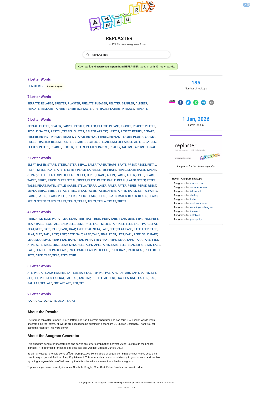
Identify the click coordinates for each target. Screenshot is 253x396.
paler (112, 185)
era (119, 278)
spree (42, 180)
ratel (51, 185)
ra (29, 300)
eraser (126, 126)
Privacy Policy (148, 382)
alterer (141, 103)
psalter (87, 108)
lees (129, 224)
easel (141, 169)
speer (61, 175)
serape (149, 131)
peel (121, 224)
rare (55, 229)
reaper (138, 126)
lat (55, 278)
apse (39, 218)
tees (64, 255)
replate (33, 108)
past (64, 229)
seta (96, 229)
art (127, 272)
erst (80, 224)
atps (31, 245)
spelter (60, 103)
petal (151, 164)
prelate (87, 103)
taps (130, 239)
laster (114, 131)
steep (141, 180)
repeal (114, 136)
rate (137, 229)
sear (72, 218)
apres (122, 190)
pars (63, 250)
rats (131, 250)
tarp (138, 239)
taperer (60, 108)
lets (47, 250)
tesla (101, 201)
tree (80, 229)
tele (155, 239)
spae (46, 239)
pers (81, 218)
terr (72, 255)
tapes (51, 201)
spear (151, 169)
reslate (47, 108)
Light (126, 387)
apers (111, 190)
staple (80, 136)
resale (32, 131)
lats (30, 250)
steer (61, 164)
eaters (151, 142)
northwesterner (198, 203)
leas (39, 250)
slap (38, 239)
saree (71, 185)
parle (111, 180)
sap (134, 272)
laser (102, 185)
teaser (126, 136)
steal (71, 180)
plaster (74, 103)
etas (148, 245)
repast (44, 136)
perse (142, 185)
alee (38, 234)
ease (128, 229)
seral (42, 190)
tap (87, 278)
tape (153, 229)
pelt (147, 218)
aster (71, 164)
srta (72, 245)
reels (31, 201)
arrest (102, 131)
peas (89, 250)
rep (95, 272)
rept (156, 250)
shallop (194, 195)
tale (95, 234)
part (63, 234)
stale (61, 185)
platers (114, 108)
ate (30, 272)
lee (100, 278)
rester (68, 142)
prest (132, 164)
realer (115, 147)
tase (47, 255)
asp (49, 272)
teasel (67, 131)
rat (61, 278)
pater (122, 185)
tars (146, 239)
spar (103, 234)
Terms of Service (165, 382)
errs (139, 245)
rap (121, 272)
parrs (152, 190)
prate (111, 169)
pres (114, 250)
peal (80, 239)
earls (132, 190)
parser (56, 136)
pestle (79, 126)
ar (34, 300)
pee (42, 278)
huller (193, 199)
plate (51, 169)
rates (122, 196)
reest (152, 185)
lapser (150, 136)
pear (88, 239)
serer (52, 190)
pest (154, 218)
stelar (103, 142)
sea (43, 283)
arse (87, 234)
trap (72, 229)
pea (126, 278)
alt (62, 283)
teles (91, 201)
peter (151, 180)
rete (38, 229)
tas (81, 278)
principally (196, 219)
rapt (153, 234)
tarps (61, 201)
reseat (126, 131)
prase (101, 175)
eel (36, 278)
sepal (82, 164)
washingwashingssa (201, 207)
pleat (31, 169)
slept (31, 164)
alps (89, 245)
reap (55, 239)
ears (114, 245)
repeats (142, 108)
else (47, 218)
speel (72, 190)
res (49, 278)
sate (71, 234)
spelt (140, 175)
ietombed (195, 191)
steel (41, 175)
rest (55, 234)
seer (104, 224)
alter (131, 175)
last (96, 224)
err (145, 278)
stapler (128, 103)
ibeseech (195, 211)
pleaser (101, 103)
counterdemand (199, 187)
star (112, 224)
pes (147, 272)
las (88, 272)
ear (82, 272)
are (68, 283)
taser (101, 190)
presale (128, 108)
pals (55, 250)
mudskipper (197, 183)
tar (74, 278)
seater (92, 142)
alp (106, 278)
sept (139, 218)
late (104, 229)
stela (81, 185)
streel (103, 136)
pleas (101, 196)
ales (80, 245)
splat (82, 190)
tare (114, 218)
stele (41, 169)
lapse (91, 169)
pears (52, 196)
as (49, 300)
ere (56, 283)
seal (63, 239)
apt (43, 272)
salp (64, 224)
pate (47, 229)
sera (121, 239)
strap (31, 175)
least (71, 175)
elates (32, 147)
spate (122, 164)
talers (126, 147)
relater (114, 103)
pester (32, 136)
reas (139, 250)
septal (32, 126)
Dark (133, 387)
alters (139, 142)
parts (31, 196)
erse (55, 245)
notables (195, 215)
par (36, 272)
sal (30, 283)
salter (44, 131)
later (131, 180)
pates (42, 196)
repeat (91, 136)
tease (51, 175)
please (114, 126)
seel (72, 224)
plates (91, 147)
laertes (74, 108)
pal (68, 278)
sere (130, 218)
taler (91, 190)
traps (111, 164)
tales (31, 185)
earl (128, 234)
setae (62, 190)
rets (30, 255)
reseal (56, 142)
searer (80, 142)
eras (131, 245)
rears (152, 196)
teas (56, 255)
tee (81, 283)
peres (132, 185)
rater (41, 164)
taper (101, 164)
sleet (81, 175)
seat (30, 229)
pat (101, 272)
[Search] (130, 54)
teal (88, 229)
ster (39, 255)
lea (139, 278)
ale (49, 283)
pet (94, 278)
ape (114, 272)
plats (91, 196)
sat (132, 278)
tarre (31, 180)
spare (150, 175)
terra (91, 185)
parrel (67, 126)
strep (41, 201)
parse (52, 180)
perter (68, 147)
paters (44, 147)
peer (105, 218)
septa (31, 190)
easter (115, 142)
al (39, 300)
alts (39, 245)
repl (148, 250)
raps (122, 250)
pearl (121, 180)
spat (154, 224)
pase (72, 250)
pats (80, 250)
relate (68, 136)
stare (51, 164)
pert (30, 218)
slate (131, 169)
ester (71, 169)
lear (64, 245)
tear (31, 224)
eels (123, 245)
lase (156, 245)
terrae (150, 147)
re (54, 300)
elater (44, 126)
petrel (137, 131)
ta (68, 300)
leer (145, 229)
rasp (89, 218)
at (64, 300)
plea (64, 218)
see (75, 272)
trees (121, 201)
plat (30, 234)
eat (69, 272)
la (59, 300)
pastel (56, 131)
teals (71, 201)
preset (32, 142)
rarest (103, 147)
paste (101, 180)
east (137, 224)
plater (150, 126)
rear (112, 234)
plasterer (35, 86)
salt (79, 234)
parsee (127, 142)
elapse (102, 126)
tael (47, 234)
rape (71, 239)
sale (145, 234)
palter (91, 126)
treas (111, 201)
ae (73, 300)
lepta (142, 190)
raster (44, 142)
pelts (82, 196)
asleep (91, 131)
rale (88, 224)
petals (80, 147)
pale (56, 224)
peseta (138, 136)
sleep (62, 180)
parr (55, 218)
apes (97, 245)
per (75, 283)
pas (107, 272)
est (112, 278)
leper (101, 169)
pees (97, 250)
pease (81, 169)
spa (140, 272)
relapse (47, 103)
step (97, 239)
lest (120, 234)
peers (72, 196)
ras (152, 278)
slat (120, 229)
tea (56, 272)
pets (105, 250)
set (29, 278)
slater (79, 131)
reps (113, 239)
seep (113, 229)
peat (48, 224)
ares (47, 245)
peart (41, 185)
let (153, 272)
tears (81, 201)
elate (91, 180)
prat (104, 239)
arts (106, 245)
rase (39, 224)
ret (62, 272)
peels (62, 196)
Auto (120, 387)
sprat (81, 180)
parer (120, 175)
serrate (33, 103)
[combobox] (126, 54)
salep (92, 164)
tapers (138, 147)
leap (30, 239)
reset (142, 164)
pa (44, 300)
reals (132, 196)
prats (112, 196)
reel (97, 218)
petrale (101, 108)
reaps (142, 196)
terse (90, 175)
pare (145, 224)
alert (111, 175)
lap (36, 283)
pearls (56, 147)
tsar (122, 218)
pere (137, 234)
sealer (56, 126)
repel (121, 169)
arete (61, 169)
